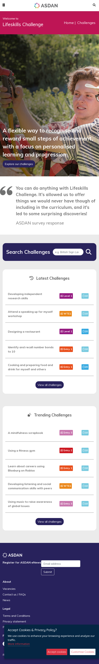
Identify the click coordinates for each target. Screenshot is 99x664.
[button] (4, 5)
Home (69, 22)
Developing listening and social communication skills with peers (30, 486)
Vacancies (9, 588)
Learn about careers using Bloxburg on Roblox (26, 468)
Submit (47, 572)
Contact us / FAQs (14, 594)
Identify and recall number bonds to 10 (31, 349)
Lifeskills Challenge (23, 24)
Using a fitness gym (21, 450)
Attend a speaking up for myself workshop (30, 314)
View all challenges (50, 385)
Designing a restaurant (24, 331)
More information (19, 644)
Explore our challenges (19, 164)
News (6, 600)
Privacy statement (14, 621)
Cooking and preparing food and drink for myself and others (30, 367)
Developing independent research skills (25, 296)
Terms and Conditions (16, 615)
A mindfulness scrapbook (25, 433)
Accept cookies (57, 652)
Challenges (86, 22)
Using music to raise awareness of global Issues (30, 504)
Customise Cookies (82, 652)
